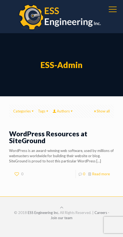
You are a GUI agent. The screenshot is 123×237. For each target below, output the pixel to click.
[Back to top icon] (61, 207)
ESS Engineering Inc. (43, 212)
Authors (62, 111)
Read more (101, 174)
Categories (23, 111)
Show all (101, 111)
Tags (43, 111)
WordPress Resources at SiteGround (48, 137)
